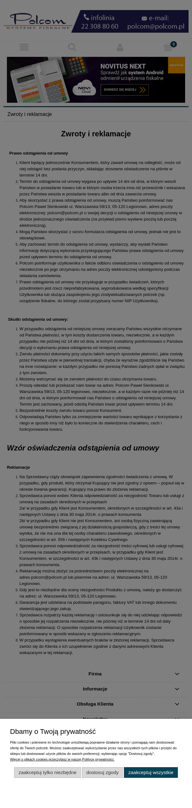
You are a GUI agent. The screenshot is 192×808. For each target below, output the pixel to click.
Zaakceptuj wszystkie (150, 772)
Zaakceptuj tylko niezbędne (48, 772)
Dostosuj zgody (102, 772)
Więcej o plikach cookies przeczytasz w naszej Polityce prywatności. (62, 759)
